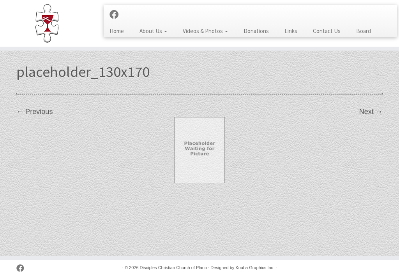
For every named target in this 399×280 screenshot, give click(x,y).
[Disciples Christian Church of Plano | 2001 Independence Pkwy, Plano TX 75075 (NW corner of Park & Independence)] (47, 23)
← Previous (34, 112)
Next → (371, 112)
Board (363, 31)
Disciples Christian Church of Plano (173, 267)
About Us (153, 31)
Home (116, 31)
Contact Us (327, 31)
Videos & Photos (205, 31)
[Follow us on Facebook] (116, 15)
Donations (256, 31)
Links (290, 31)
